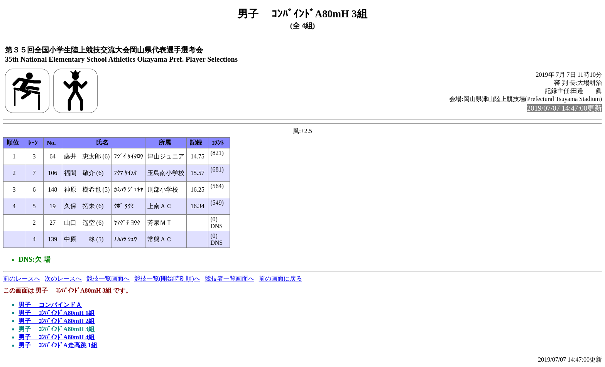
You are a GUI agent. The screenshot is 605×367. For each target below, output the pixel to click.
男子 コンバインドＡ (50, 304)
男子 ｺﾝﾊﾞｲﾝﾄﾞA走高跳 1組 (58, 345)
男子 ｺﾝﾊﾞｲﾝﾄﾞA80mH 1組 (57, 313)
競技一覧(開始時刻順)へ (167, 278)
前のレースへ (21, 278)
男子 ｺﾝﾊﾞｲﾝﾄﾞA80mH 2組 (57, 321)
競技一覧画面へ (108, 278)
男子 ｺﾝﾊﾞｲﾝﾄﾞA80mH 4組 (57, 337)
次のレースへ (63, 278)
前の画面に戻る (280, 278)
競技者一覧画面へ (229, 278)
